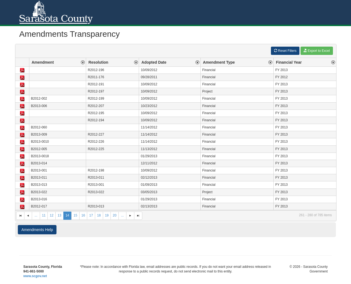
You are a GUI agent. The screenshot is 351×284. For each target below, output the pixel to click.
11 (44, 215)
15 (75, 215)
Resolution (98, 62)
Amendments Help (37, 229)
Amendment (43, 62)
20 (114, 215)
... (36, 215)
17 (91, 215)
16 (83, 215)
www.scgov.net (35, 276)
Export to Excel (317, 51)
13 (59, 215)
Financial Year (289, 62)
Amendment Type (219, 62)
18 (99, 215)
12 (51, 215)
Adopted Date (153, 62)
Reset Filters (285, 51)
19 (107, 215)
